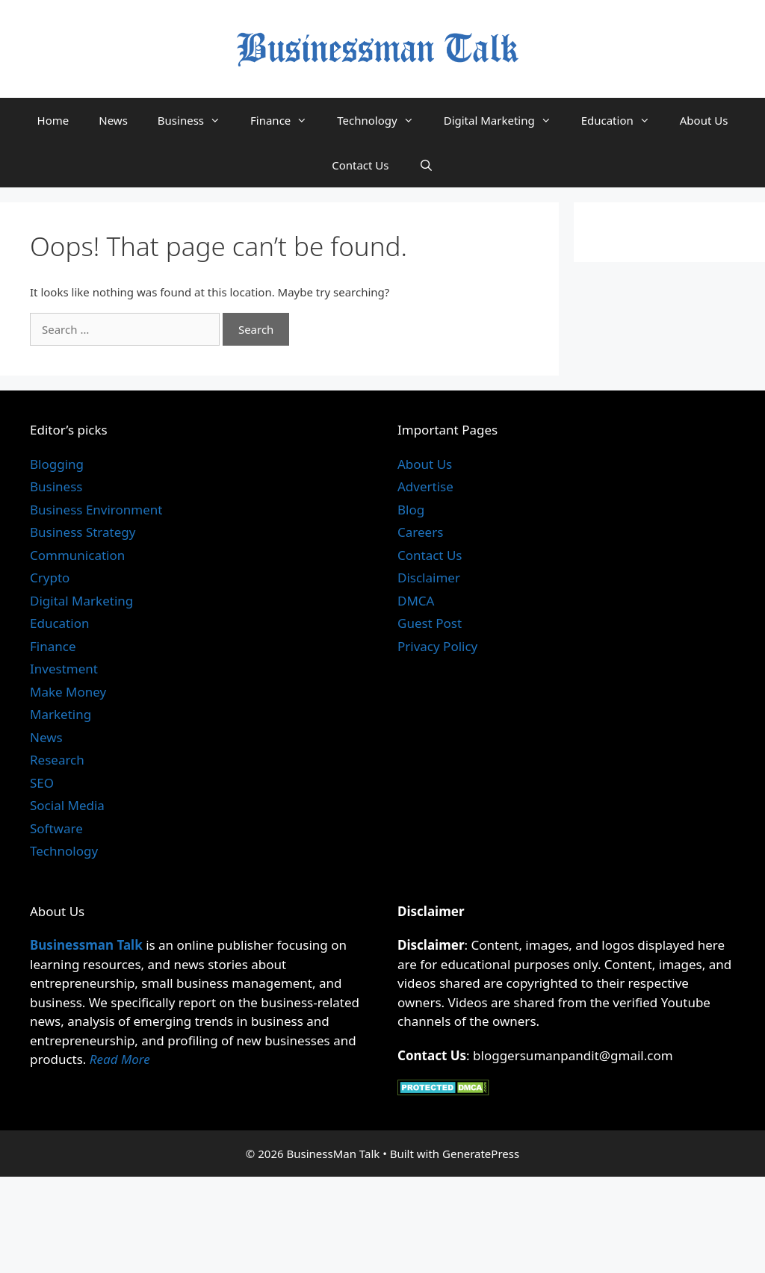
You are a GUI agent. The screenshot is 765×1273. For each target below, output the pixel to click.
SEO (42, 782)
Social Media (67, 805)
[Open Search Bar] (426, 165)
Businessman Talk (86, 944)
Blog (410, 509)
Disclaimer (428, 577)
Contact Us (360, 165)
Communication (77, 555)
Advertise (425, 486)
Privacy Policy (437, 646)
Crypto (49, 577)
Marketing (60, 714)
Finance (286, 120)
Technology (382, 120)
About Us (704, 120)
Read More (120, 1059)
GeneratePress (480, 1153)
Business (196, 120)
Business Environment (96, 509)
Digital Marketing (505, 120)
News (113, 120)
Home (53, 120)
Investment (64, 668)
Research (57, 759)
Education (623, 120)
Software (56, 828)
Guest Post (429, 623)
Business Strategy (82, 532)
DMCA (415, 600)
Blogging (57, 464)
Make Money (68, 691)
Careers (420, 532)
